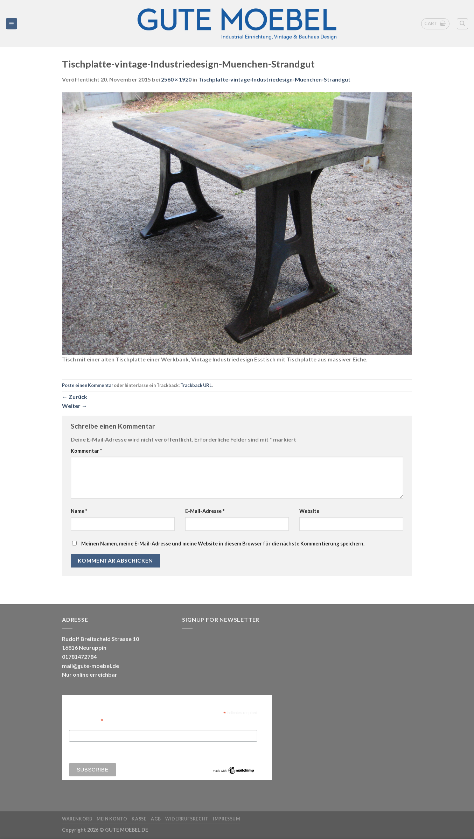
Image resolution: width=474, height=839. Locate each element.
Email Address (86, 720)
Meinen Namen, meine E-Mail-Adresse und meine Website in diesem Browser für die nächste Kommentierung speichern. (222, 544)
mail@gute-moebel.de (90, 665)
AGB (156, 819)
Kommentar (86, 451)
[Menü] (12, 23)
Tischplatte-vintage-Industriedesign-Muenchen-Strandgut (274, 79)
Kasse (139, 819)
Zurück (74, 396)
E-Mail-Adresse (204, 511)
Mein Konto (112, 819)
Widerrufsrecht (187, 819)
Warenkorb (77, 819)
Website (309, 511)
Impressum (226, 819)
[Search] (462, 23)
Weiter (74, 405)
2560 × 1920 (176, 79)
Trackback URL (196, 385)
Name (79, 511)
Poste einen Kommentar (87, 385)
